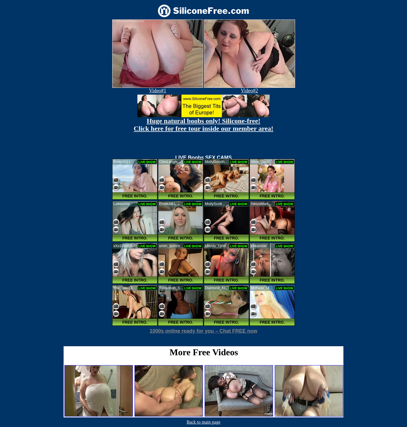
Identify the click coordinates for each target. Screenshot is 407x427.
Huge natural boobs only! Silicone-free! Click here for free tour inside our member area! (203, 124)
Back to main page (203, 422)
